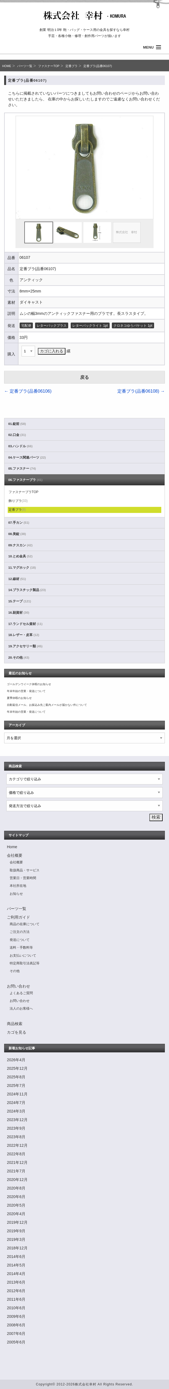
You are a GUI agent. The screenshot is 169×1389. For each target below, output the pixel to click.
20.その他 (18, 657)
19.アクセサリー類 (25, 646)
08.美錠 (17, 534)
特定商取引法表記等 (24, 963)
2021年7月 (16, 1171)
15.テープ (19, 601)
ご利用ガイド (18, 917)
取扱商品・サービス (24, 870)
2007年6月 (16, 1333)
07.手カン (18, 522)
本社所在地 (18, 886)
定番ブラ (71, 66)
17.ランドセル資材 (25, 624)
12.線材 (17, 579)
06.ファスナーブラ (25, 479)
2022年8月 (16, 1154)
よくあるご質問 (21, 993)
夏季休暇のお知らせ (19, 697)
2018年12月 (17, 1248)
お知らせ (16, 894)
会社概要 (14, 855)
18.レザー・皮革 (23, 635)
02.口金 (17, 435)
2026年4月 (16, 1060)
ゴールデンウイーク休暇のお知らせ (29, 684)
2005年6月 (16, 1342)
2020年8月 (16, 1188)
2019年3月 (16, 1239)
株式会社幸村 (85, 1384)
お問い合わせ (18, 986)
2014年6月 (16, 1256)
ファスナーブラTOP (23, 492)
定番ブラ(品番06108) (141, 391)
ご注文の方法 (20, 932)
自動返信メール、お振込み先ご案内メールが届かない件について (47, 704)
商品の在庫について (24, 924)
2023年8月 (16, 1137)
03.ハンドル (20, 446)
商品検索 (14, 1023)
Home (12, 847)
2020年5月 (16, 1205)
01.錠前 (17, 423)
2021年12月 (17, 1162)
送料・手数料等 (21, 947)
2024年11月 (17, 1094)
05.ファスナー (22, 468)
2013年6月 (16, 1282)
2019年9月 (16, 1231)
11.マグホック (22, 567)
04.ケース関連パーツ (27, 457)
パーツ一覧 (24, 66)
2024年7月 (16, 1102)
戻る (84, 377)
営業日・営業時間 (23, 878)
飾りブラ (18, 501)
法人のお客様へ (21, 1008)
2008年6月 (16, 1325)
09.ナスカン (20, 545)
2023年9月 (16, 1128)
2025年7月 (16, 1085)
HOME (6, 66)
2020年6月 (16, 1196)
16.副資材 (18, 612)
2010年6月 (16, 1308)
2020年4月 (16, 1214)
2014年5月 (16, 1265)
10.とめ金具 (20, 556)
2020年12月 (17, 1179)
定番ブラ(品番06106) (28, 391)
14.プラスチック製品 (27, 590)
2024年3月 (16, 1111)
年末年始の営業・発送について (26, 691)
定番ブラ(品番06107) (97, 66)
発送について (20, 940)
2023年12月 (17, 1119)
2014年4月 (16, 1273)
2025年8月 (16, 1077)
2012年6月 (16, 1291)
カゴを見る (16, 1032)
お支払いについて (23, 955)
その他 (15, 971)
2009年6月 (16, 1316)
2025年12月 (17, 1068)
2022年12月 (17, 1145)
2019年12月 (17, 1222)
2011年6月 (16, 1299)
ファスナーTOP (48, 66)
